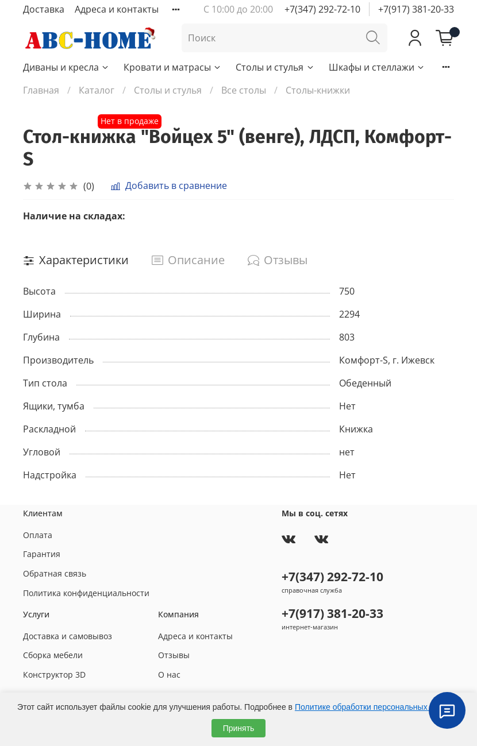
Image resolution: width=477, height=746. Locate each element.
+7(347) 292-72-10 (322, 9)
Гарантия (41, 553)
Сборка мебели (53, 655)
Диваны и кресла (66, 67)
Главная (41, 90)
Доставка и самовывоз (67, 636)
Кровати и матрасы (173, 67)
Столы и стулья (275, 67)
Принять (239, 728)
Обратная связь (54, 573)
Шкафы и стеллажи (377, 67)
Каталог (96, 90)
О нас (169, 674)
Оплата (37, 534)
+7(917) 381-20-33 (416, 9)
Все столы (243, 90)
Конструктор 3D (54, 674)
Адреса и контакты (117, 9)
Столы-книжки (318, 90)
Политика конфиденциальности (86, 592)
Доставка (43, 9)
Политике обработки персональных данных (376, 707)
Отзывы (174, 655)
